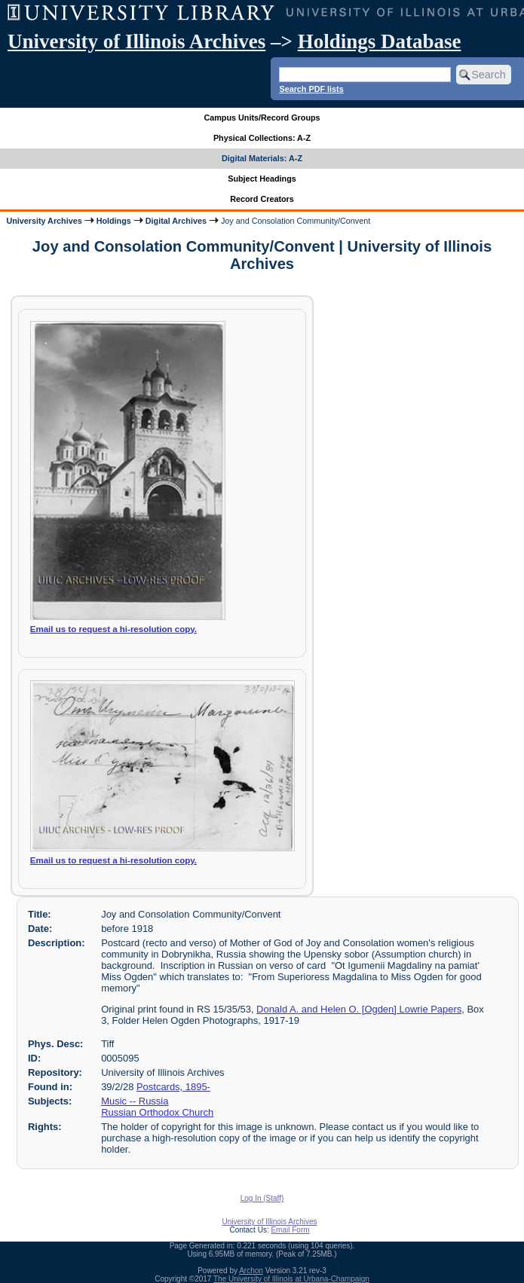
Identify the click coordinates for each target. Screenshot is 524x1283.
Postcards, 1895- (173, 1086)
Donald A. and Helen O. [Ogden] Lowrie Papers (358, 1009)
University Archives (43, 220)
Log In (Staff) (262, 1198)
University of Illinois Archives (136, 41)
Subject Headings (262, 178)
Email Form (290, 1230)
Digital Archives (176, 220)
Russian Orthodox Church (157, 1112)
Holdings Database (379, 41)
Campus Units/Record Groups (262, 117)
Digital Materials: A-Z (262, 158)
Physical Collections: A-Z (262, 137)
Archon (251, 1270)
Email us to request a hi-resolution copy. (113, 629)
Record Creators (262, 198)
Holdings (114, 220)
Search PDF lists (311, 88)
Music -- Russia (134, 1101)
